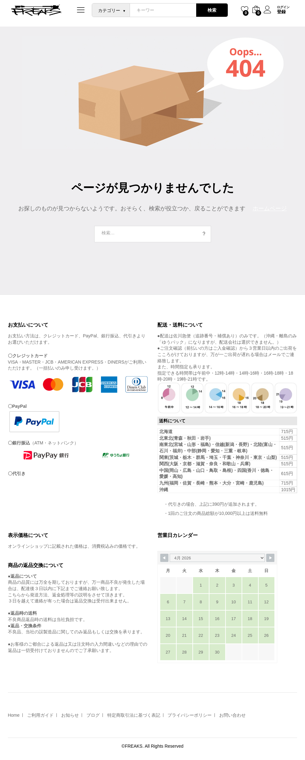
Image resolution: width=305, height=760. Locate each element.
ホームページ (270, 208)
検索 (211, 10)
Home (14, 715)
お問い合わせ (232, 715)
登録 (281, 11)
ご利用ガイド (40, 715)
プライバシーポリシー (189, 715)
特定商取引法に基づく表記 (133, 715)
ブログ (93, 715)
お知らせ (70, 715)
